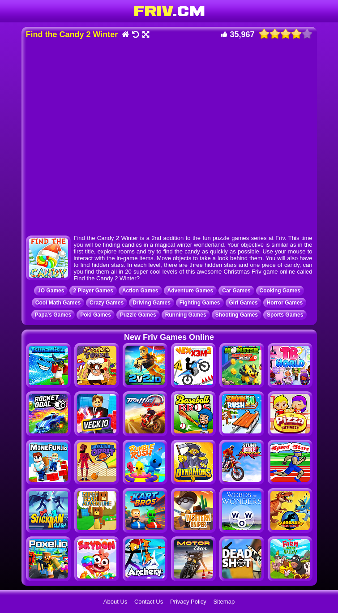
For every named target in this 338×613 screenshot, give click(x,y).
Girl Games (243, 303)
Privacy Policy (188, 601)
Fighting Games (200, 303)
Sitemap (224, 601)
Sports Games (285, 315)
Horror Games (285, 303)
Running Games (185, 315)
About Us (115, 601)
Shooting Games (236, 315)
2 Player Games (93, 290)
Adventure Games (190, 290)
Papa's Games (53, 315)
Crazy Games (107, 303)
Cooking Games (280, 290)
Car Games (236, 290)
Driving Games (152, 303)
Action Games (140, 290)
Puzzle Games (138, 315)
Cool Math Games (58, 303)
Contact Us (148, 601)
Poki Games (95, 315)
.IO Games (51, 290)
